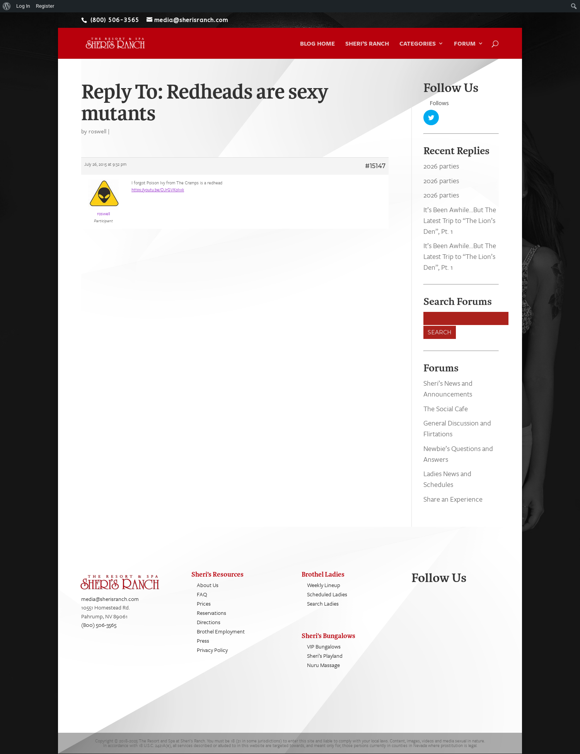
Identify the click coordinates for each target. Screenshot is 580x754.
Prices (204, 603)
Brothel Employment (221, 631)
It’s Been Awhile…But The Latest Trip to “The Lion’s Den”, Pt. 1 (459, 220)
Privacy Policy (212, 650)
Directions (208, 622)
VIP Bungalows (324, 646)
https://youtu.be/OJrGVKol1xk (157, 189)
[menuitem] (7, 6)
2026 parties (441, 166)
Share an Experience (453, 499)
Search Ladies (323, 603)
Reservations (211, 613)
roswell (97, 131)
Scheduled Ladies (327, 594)
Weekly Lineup (323, 585)
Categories (417, 44)
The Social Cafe (445, 408)
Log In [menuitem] (23, 6)
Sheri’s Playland (325, 656)
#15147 (375, 166)
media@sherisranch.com (110, 599)
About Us (207, 585)
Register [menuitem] (45, 6)
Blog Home (317, 44)
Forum (465, 44)
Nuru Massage (323, 665)
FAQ (202, 594)
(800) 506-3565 (98, 625)
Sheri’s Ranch (367, 44)
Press (203, 641)
